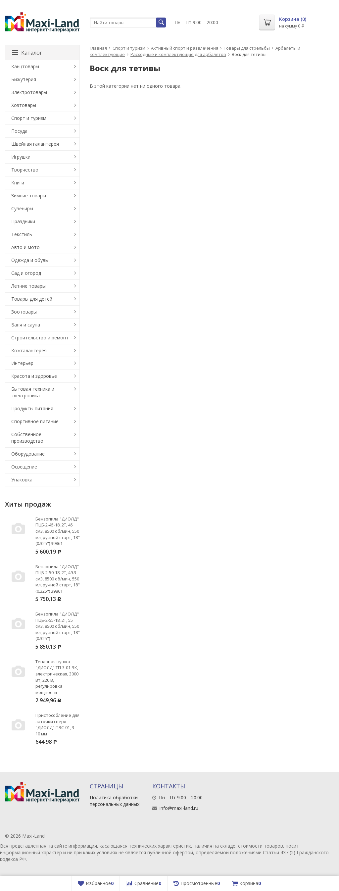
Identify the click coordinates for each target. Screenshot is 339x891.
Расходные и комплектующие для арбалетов (178, 54)
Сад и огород (26, 273)
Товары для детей (31, 299)
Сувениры (22, 208)
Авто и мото (25, 247)
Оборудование (28, 454)
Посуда (19, 131)
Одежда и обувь (29, 260)
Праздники (23, 221)
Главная (98, 48)
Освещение (24, 467)
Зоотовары (24, 312)
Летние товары (28, 286)
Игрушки (20, 157)
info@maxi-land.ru (179, 808)
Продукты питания (32, 408)
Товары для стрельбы (247, 48)
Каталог (27, 52)
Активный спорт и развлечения (184, 48)
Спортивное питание (35, 421)
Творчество (24, 170)
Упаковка (21, 479)
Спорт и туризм (129, 48)
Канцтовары (25, 66)
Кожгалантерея (29, 350)
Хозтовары (23, 105)
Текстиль (21, 234)
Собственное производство (27, 437)
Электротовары (29, 92)
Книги (17, 182)
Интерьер (22, 363)
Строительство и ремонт (40, 337)
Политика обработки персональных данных (114, 800)
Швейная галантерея (35, 144)
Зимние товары (28, 195)
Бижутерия (23, 79)
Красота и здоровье (34, 376)
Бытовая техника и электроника (32, 392)
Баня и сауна (25, 325)
